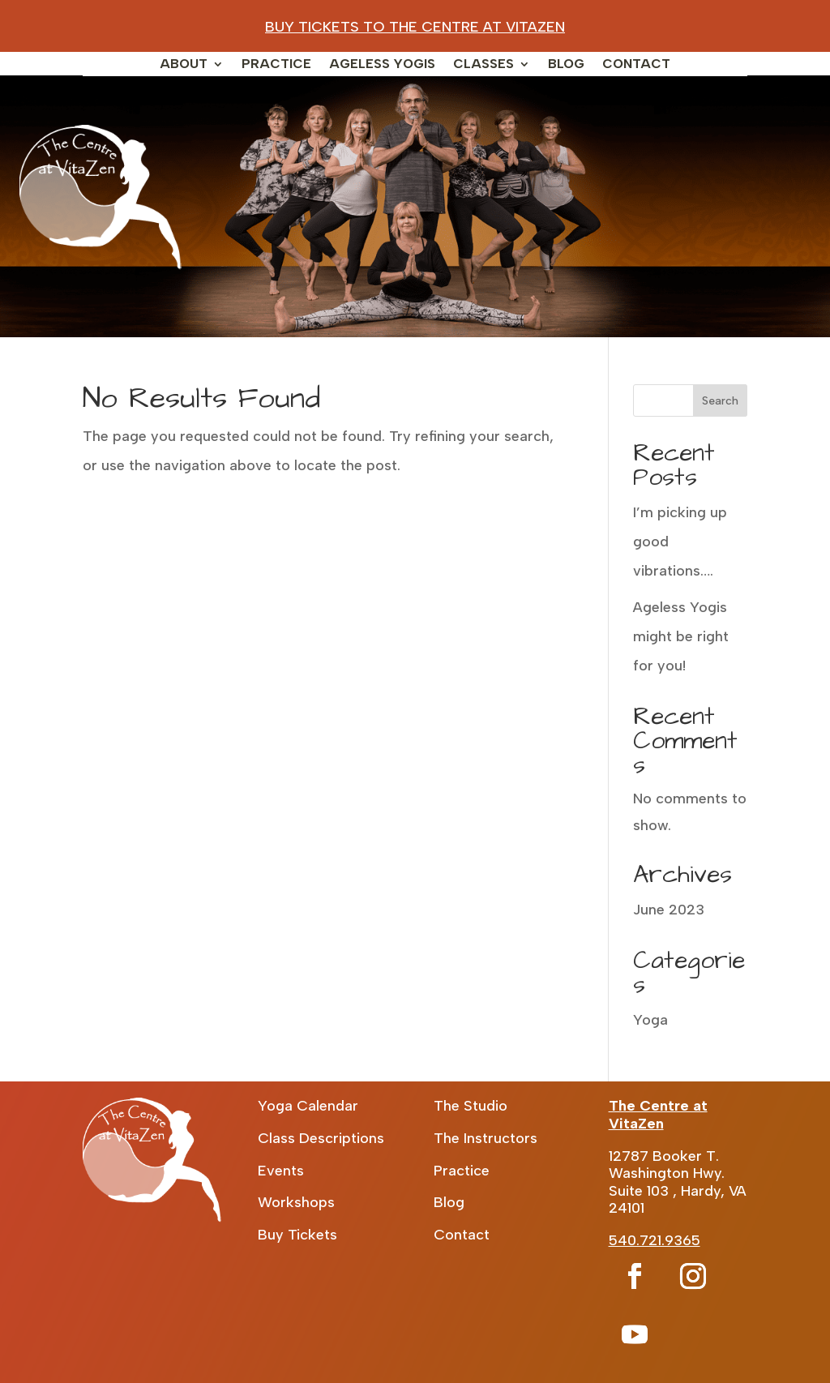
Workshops (296, 1202)
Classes (483, 64)
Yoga (650, 1020)
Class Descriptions (321, 1138)
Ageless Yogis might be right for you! (681, 636)
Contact (636, 64)
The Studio (470, 1106)
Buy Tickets (297, 1235)
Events (281, 1171)
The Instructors (485, 1138)
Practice (276, 64)
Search (720, 401)
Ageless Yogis (382, 64)
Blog (566, 64)
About (184, 64)
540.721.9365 (654, 1240)
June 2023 (668, 909)
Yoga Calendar (308, 1106)
